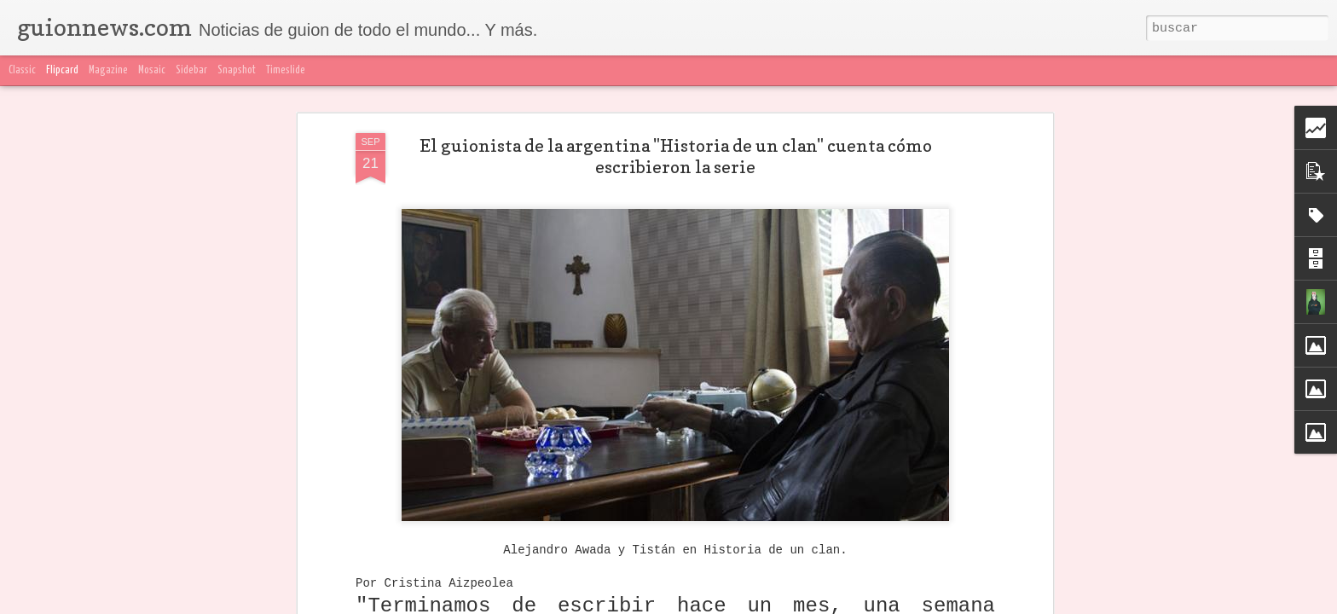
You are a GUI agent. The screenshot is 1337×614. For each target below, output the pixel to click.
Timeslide (285, 70)
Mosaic (151, 70)
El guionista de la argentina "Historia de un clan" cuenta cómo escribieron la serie (676, 156)
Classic (22, 70)
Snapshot (236, 70)
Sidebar (191, 70)
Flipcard (62, 70)
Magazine (108, 70)
